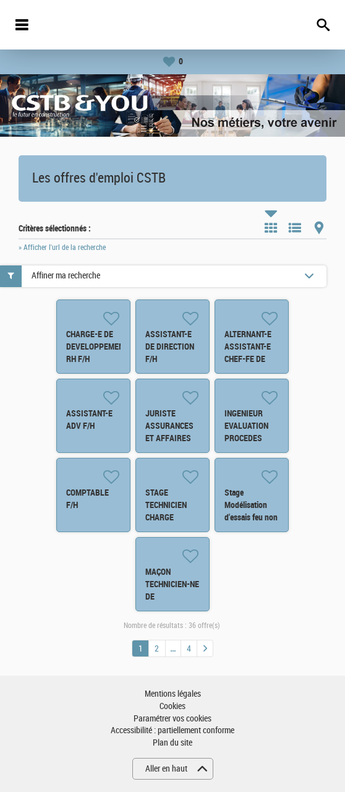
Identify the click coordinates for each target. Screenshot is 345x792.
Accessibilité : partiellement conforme (172, 730)
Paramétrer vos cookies (172, 718)
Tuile (270, 227)
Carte (319, 227)
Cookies (172, 706)
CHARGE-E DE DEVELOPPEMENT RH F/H (97, 346)
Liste (295, 227)
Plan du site (172, 743)
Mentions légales (173, 694)
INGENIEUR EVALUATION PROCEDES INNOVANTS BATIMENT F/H (249, 438)
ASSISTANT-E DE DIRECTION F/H (169, 346)
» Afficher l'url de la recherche (62, 247)
